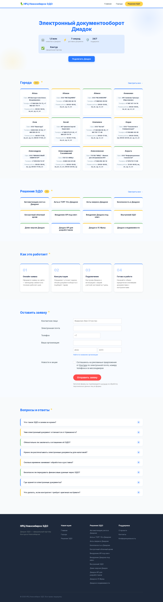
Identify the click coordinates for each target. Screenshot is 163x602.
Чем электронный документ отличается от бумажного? (50, 432)
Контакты (122, 534)
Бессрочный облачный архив (101, 549)
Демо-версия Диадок (99, 568)
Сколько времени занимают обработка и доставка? (48, 462)
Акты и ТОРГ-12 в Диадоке (100, 537)
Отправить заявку (87, 377)
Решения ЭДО (134, 4)
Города (119, 4)
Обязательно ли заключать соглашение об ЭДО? (47, 442)
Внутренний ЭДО (97, 564)
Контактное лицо (49, 321)
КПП (101, 350)
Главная (107, 4)
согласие (104, 384)
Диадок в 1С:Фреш (97, 579)
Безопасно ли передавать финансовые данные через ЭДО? (52, 472)
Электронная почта (50, 328)
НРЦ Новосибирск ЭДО (38, 3)
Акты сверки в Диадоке (99, 541)
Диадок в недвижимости (100, 583)
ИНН (76, 350)
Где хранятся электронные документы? (43, 482)
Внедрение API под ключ (100, 553)
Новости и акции (49, 362)
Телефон (45, 335)
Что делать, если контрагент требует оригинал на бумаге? (52, 492)
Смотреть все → (135, 83)
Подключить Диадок (81, 59)
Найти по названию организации (85, 355)
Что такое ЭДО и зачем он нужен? (40, 422)
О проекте (123, 530)
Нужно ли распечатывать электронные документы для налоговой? (55, 452)
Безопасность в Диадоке (100, 545)
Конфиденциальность (127, 538)
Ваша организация (50, 342)
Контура (83, 365)
